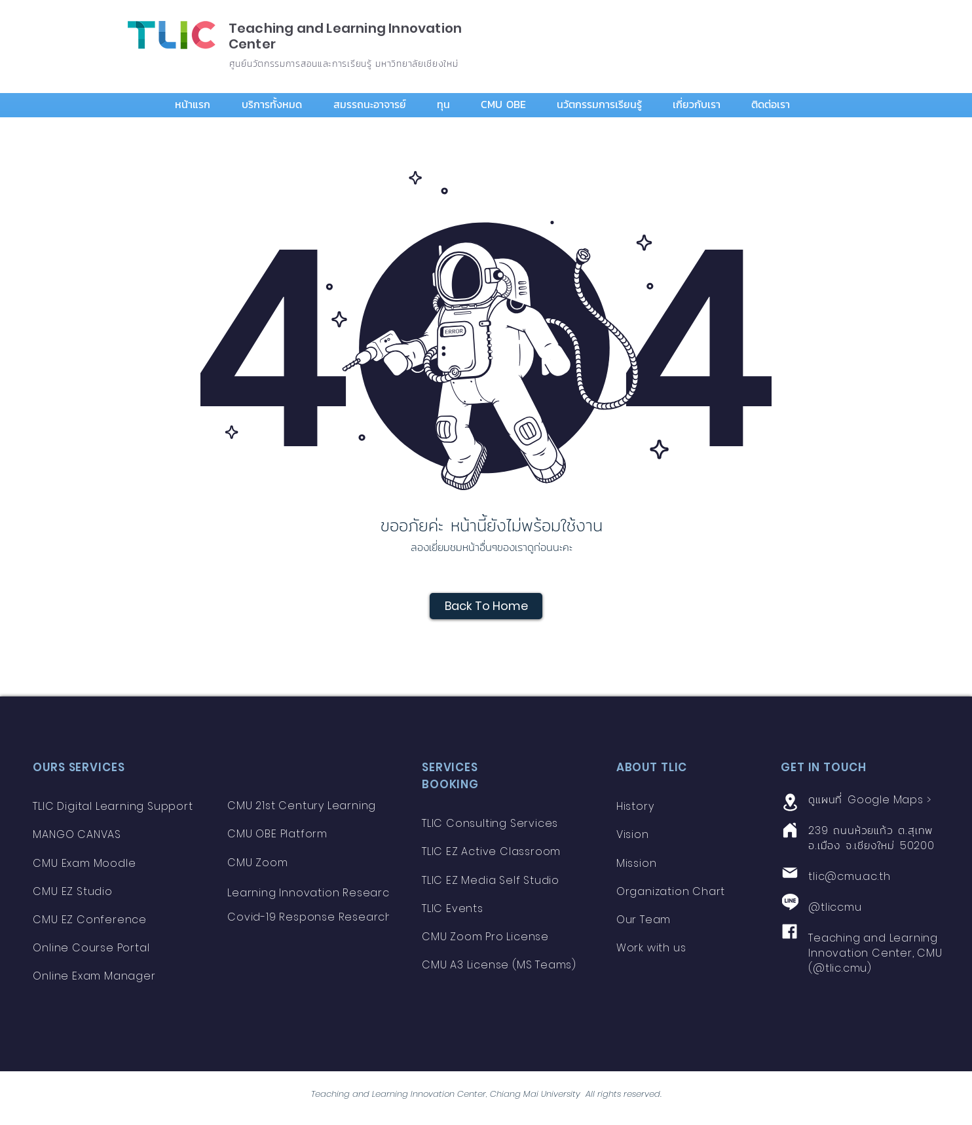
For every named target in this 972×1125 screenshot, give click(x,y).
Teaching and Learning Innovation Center (345, 36)
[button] (278, 104)
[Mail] (790, 872)
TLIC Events (452, 908)
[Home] (790, 830)
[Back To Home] (486, 606)
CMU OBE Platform (277, 833)
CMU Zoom (259, 862)
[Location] (790, 802)
